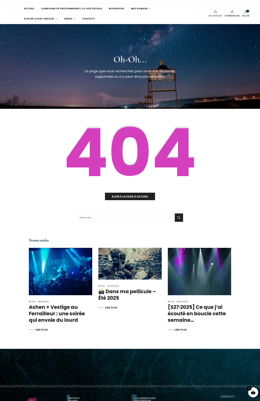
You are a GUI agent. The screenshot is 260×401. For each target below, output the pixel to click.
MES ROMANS (139, 8)
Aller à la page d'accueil (130, 196)
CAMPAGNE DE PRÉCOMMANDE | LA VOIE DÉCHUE (71, 8)
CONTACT (88, 18)
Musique (43, 302)
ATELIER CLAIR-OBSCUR (39, 18)
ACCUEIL (29, 8)
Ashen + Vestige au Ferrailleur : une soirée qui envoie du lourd (57, 314)
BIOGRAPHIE (116, 8)
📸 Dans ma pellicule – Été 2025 (127, 294)
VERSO (68, 18)
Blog (32, 302)
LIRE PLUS (41, 330)
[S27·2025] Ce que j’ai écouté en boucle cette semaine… (197, 314)
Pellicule (113, 286)
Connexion (232, 13)
